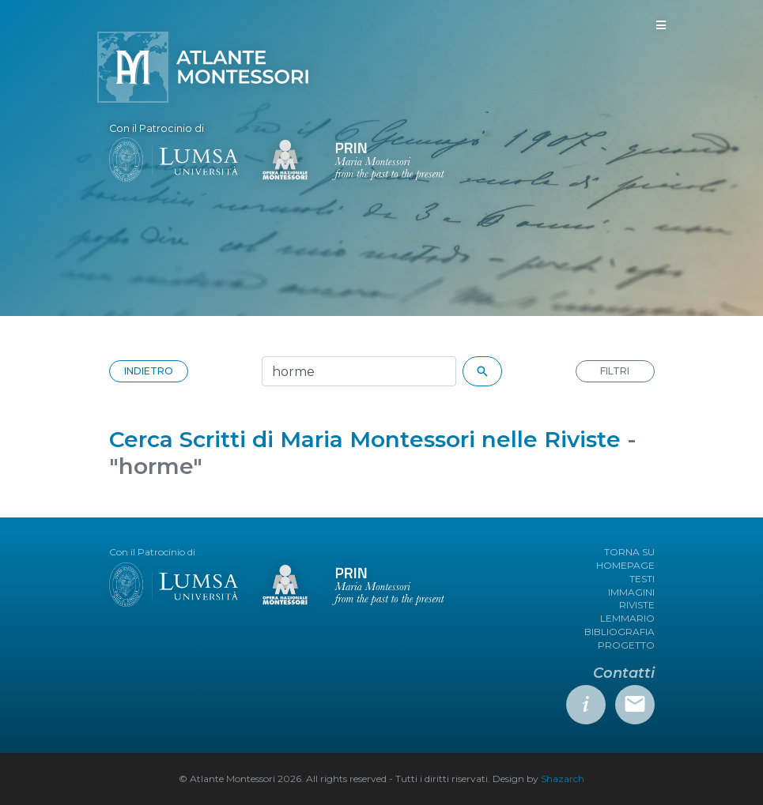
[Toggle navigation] (661, 25)
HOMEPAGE (625, 565)
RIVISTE (637, 605)
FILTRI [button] (614, 371)
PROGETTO (626, 645)
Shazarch (562, 778)
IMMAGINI (631, 592)
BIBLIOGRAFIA (619, 632)
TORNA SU (629, 552)
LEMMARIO (627, 618)
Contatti (624, 673)
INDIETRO (148, 371)
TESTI (642, 579)
